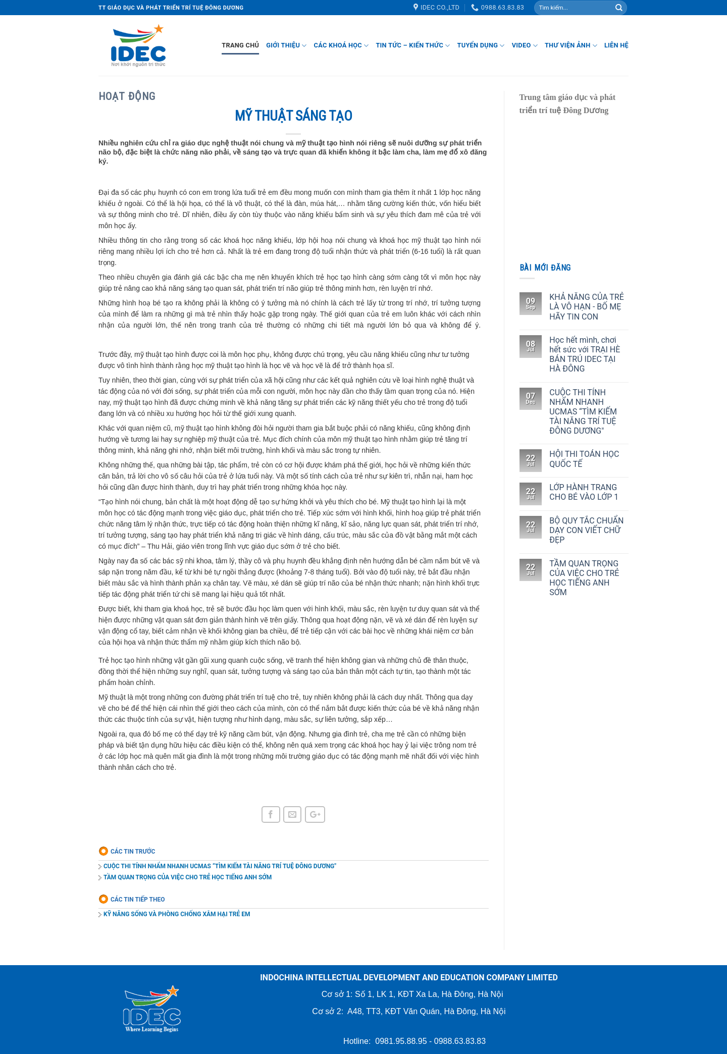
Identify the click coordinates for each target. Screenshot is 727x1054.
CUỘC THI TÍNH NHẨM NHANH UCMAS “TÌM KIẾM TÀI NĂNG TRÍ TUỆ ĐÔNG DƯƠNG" (219, 866)
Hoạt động (126, 96)
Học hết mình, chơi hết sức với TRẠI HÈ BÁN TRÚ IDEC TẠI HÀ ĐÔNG (584, 354)
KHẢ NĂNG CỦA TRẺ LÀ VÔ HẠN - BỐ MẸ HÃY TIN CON (586, 306)
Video (525, 45)
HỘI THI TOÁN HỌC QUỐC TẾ (584, 458)
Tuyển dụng (481, 45)
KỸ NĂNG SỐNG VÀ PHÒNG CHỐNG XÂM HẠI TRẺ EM (176, 914)
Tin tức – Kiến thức (413, 45)
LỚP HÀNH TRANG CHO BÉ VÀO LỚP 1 (583, 492)
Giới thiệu (286, 45)
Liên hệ (616, 45)
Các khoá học (341, 45)
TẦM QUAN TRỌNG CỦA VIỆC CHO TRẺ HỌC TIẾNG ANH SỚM (187, 877)
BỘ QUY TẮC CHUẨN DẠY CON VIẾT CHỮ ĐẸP (586, 530)
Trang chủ (240, 45)
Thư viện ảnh (571, 45)
